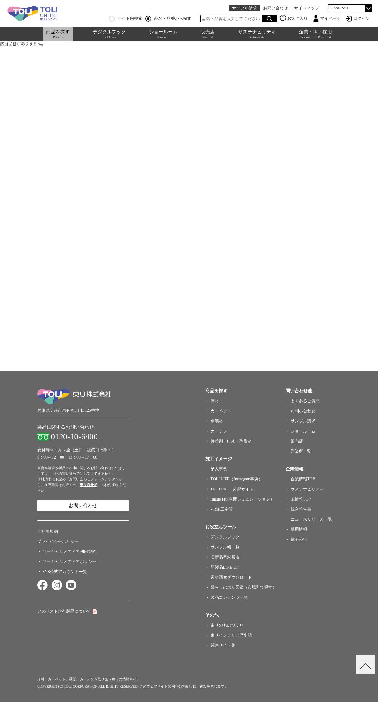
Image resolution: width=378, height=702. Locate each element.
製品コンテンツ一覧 (229, 597)
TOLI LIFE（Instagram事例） (237, 479)
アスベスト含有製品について (64, 611)
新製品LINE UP (225, 567)
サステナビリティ (257, 33)
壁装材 (217, 421)
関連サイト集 (223, 645)
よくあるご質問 (305, 401)
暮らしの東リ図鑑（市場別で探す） (244, 587)
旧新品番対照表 (225, 557)
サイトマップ (306, 8)
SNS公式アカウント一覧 (65, 571)
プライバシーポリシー (58, 541)
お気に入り (297, 18)
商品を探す (58, 33)
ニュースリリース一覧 (311, 519)
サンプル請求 (244, 8)
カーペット (221, 411)
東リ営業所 (88, 485)
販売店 (208, 33)
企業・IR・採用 (315, 33)
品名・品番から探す (168, 19)
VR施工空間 (222, 509)
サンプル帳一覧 (225, 547)
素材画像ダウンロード (231, 577)
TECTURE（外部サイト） (234, 489)
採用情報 (299, 529)
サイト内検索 (125, 19)
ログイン (361, 18)
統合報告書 (301, 509)
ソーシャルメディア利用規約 (69, 551)
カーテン (219, 431)
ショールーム (163, 33)
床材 (215, 401)
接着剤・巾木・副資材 (231, 441)
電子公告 (299, 539)
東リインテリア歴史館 (231, 635)
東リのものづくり (227, 625)
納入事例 (219, 469)
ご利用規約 (47, 531)
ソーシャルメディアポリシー (69, 561)
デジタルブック (109, 33)
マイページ (330, 18)
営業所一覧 (301, 451)
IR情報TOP (301, 499)
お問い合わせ (275, 8)
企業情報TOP (303, 479)
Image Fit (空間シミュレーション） (242, 499)
